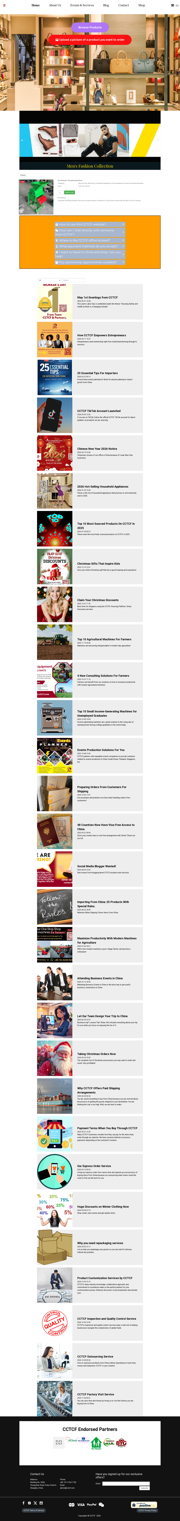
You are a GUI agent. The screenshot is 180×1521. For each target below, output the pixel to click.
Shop (141, 5)
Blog (106, 5)
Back (23, 175)
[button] (90, 224)
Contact (123, 5)
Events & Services (82, 5)
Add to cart (70, 192)
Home (36, 5)
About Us (55, 5)
